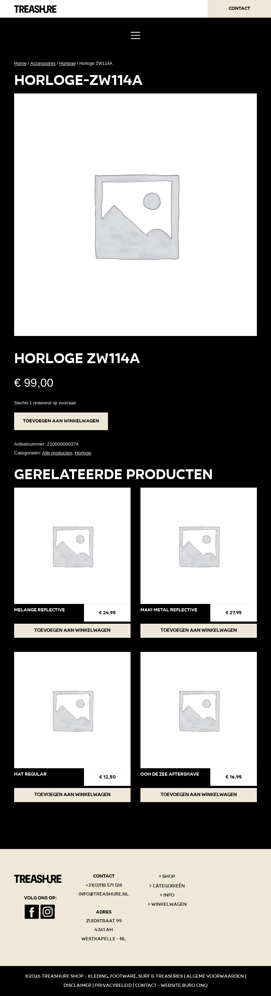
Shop (168, 876)
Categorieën (169, 886)
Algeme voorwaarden (215, 976)
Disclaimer (77, 985)
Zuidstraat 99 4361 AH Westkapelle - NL (104, 930)
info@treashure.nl (104, 894)
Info (168, 895)
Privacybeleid (113, 985)
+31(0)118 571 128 (104, 885)
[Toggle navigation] (135, 35)
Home (20, 63)
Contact (239, 8)
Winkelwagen (169, 904)
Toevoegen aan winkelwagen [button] (72, 630)
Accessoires (43, 63)
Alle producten (57, 453)
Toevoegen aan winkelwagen (61, 421)
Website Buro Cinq (184, 985)
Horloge (67, 63)
